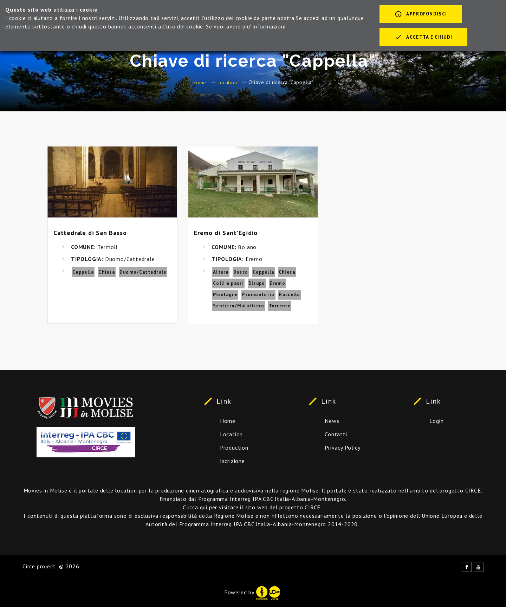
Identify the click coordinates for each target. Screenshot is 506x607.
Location (227, 82)
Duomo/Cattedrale (143, 272)
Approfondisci (421, 15)
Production (234, 447)
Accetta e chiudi (423, 37)
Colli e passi (228, 283)
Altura (221, 272)
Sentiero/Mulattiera (238, 306)
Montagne (225, 295)
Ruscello (289, 295)
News (332, 420)
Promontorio (258, 295)
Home (199, 82)
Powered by (252, 592)
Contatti (336, 434)
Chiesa (106, 272)
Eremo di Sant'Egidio (226, 233)
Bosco (240, 272)
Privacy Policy (342, 447)
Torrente (280, 306)
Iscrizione (232, 460)
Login (436, 420)
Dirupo (256, 283)
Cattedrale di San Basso (89, 233)
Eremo (277, 283)
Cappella (83, 272)
